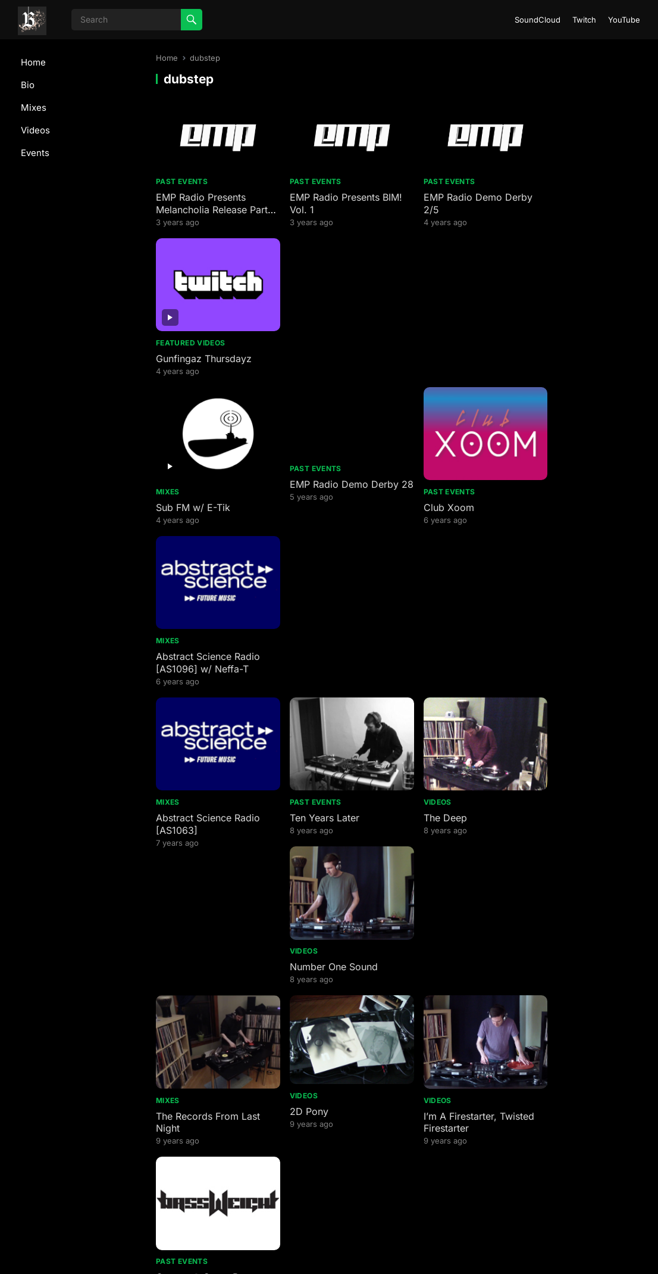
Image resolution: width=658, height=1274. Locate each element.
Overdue (175, 976)
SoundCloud (537, 19)
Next (458, 1183)
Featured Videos (565, 198)
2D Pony (300, 662)
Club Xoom (431, 356)
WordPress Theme (408, 1249)
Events (35, 152)
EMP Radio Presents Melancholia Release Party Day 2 (201, 204)
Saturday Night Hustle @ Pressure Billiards (335, 887)
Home (33, 62)
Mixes (33, 107)
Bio (28, 85)
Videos (35, 130)
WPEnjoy (466, 1249)
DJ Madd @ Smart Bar (331, 821)
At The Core (433, 976)
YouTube (624, 19)
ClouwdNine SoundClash (461, 821)
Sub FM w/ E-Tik (193, 356)
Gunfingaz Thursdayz (578, 214)
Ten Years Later (315, 511)
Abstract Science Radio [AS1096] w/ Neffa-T (583, 362)
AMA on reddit (188, 1130)
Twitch (584, 19)
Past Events (182, 176)
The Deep (427, 511)
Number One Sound (575, 511)
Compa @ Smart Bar (576, 666)
